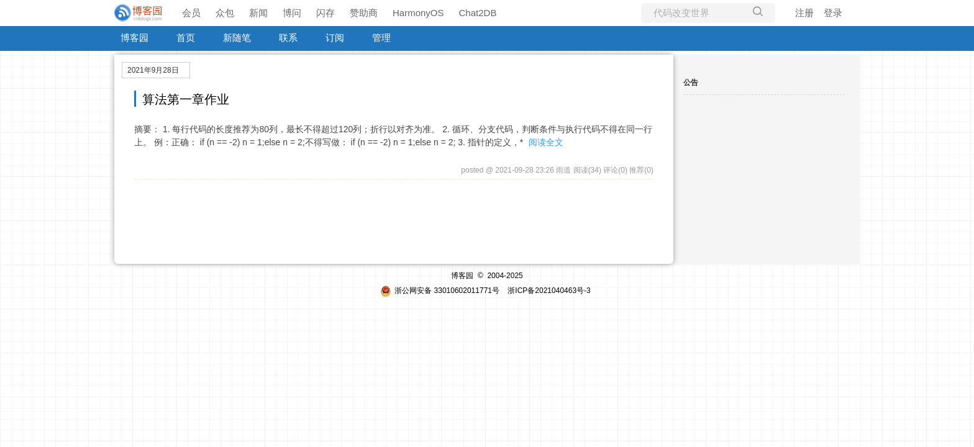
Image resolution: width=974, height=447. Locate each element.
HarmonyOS (418, 12)
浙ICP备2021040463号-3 (548, 290)
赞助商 (364, 12)
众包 (225, 12)
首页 (185, 37)
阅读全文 (546, 142)
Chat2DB (478, 12)
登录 (833, 12)
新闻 (258, 12)
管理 (381, 37)
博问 (292, 12)
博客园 (134, 37)
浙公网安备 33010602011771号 (439, 290)
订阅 (334, 37)
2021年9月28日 (153, 70)
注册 (804, 12)
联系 (288, 37)
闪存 (325, 12)
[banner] (139, 13)
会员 (191, 12)
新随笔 (237, 37)
